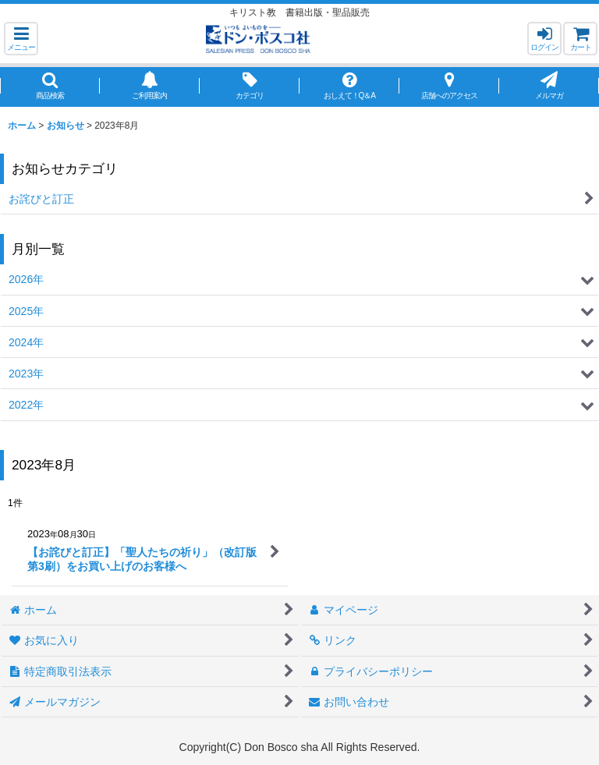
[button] (21, 38)
